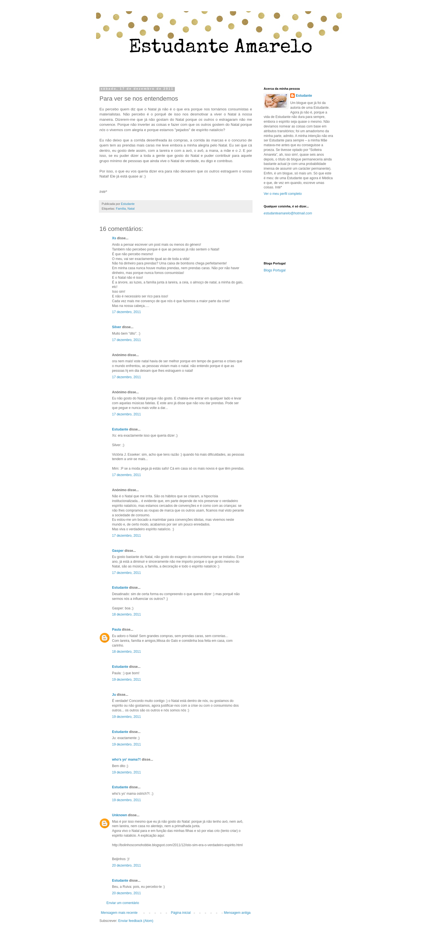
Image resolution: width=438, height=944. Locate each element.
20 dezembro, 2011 (126, 865)
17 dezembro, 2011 (126, 312)
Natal (130, 208)
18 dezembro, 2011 (126, 614)
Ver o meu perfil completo (283, 194)
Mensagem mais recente (119, 913)
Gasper (117, 551)
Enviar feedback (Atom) (135, 921)
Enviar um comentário (122, 903)
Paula (116, 629)
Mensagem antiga (237, 913)
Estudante (120, 429)
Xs (114, 238)
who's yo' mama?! (126, 759)
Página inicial (181, 913)
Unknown (119, 815)
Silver (116, 327)
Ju (114, 695)
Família (121, 208)
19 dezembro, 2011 (126, 680)
